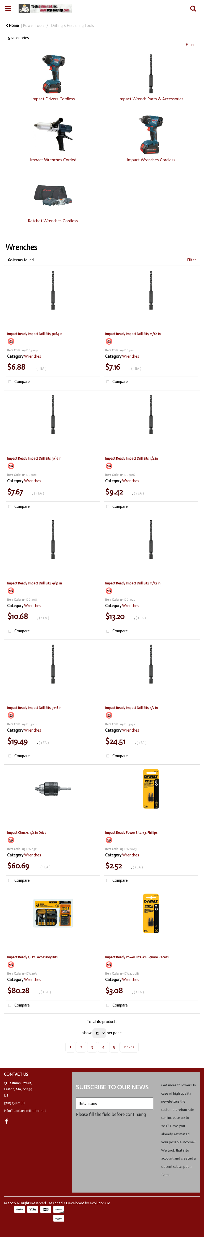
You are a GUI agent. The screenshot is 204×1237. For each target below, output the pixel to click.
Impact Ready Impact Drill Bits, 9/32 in (34, 583)
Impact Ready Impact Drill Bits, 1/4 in (131, 458)
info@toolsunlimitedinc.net (25, 1110)
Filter (190, 44)
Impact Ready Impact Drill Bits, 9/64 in (34, 334)
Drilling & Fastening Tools (72, 25)
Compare (18, 382)
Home (12, 25)
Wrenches (32, 356)
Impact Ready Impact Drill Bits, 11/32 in (132, 583)
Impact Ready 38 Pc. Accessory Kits (32, 957)
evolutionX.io (100, 1203)
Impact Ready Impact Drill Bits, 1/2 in (131, 708)
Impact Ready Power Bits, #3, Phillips (131, 833)
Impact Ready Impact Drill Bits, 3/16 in (34, 458)
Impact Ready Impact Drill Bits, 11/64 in (133, 334)
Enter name (77, 1097)
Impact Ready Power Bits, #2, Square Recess (136, 957)
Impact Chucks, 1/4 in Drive (26, 833)
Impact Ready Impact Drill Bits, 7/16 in (34, 708)
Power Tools (33, 25)
